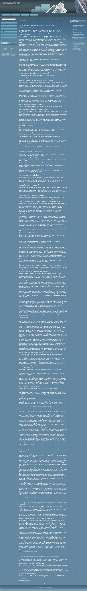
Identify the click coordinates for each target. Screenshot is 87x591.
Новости (34, 15)
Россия (13, 54)
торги (11, 55)
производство (32, 562)
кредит (8, 48)
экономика (41, 63)
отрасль (3, 53)
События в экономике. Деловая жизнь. (43, 587)
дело (12, 51)
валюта (13, 55)
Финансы (5, 29)
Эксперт (5, 34)
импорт (14, 49)
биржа (8, 55)
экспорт (10, 50)
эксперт (40, 69)
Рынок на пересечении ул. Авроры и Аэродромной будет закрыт (42, 411)
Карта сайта (15, 15)
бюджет (10, 47)
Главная (6, 15)
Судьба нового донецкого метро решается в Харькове (78, 49)
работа (4, 52)
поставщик (4, 55)
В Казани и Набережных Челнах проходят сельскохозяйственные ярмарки (42, 450)
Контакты (25, 15)
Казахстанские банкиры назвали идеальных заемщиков (39, 557)
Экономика (6, 26)
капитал (4, 48)
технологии (4, 54)
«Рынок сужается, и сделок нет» (30, 151)
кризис (12, 48)
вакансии (7, 53)
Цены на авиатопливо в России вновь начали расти (79, 39)
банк (3, 47)
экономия (9, 54)
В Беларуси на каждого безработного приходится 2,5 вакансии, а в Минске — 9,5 (42, 503)
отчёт (11, 53)
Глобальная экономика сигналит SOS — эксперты (37, 25)
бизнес (43, 137)
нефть (6, 47)
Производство (6, 32)
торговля (9, 51)
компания (5, 50)
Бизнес (5, 37)
